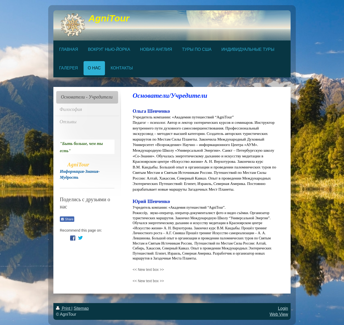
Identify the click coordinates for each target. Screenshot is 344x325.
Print (63, 308)
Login (283, 308)
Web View (279, 314)
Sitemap (81, 308)
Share (67, 219)
